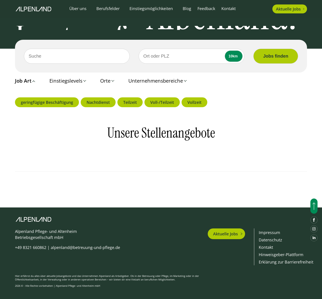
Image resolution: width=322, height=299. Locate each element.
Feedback (206, 8)
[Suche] (77, 56)
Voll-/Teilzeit (162, 102)
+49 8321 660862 (30, 247)
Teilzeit (130, 102)
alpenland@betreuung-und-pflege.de (85, 247)
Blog (187, 8)
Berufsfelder (108, 8)
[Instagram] (314, 228)
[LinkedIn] (314, 237)
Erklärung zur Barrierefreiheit (286, 262)
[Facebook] (314, 220)
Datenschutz (270, 240)
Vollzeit (194, 102)
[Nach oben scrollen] (314, 206)
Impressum (269, 232)
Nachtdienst (98, 102)
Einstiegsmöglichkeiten (151, 8)
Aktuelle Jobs (225, 233)
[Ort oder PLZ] (191, 56)
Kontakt (228, 8)
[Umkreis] (234, 56)
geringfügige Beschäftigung (47, 102)
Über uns (78, 8)
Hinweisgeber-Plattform (281, 254)
